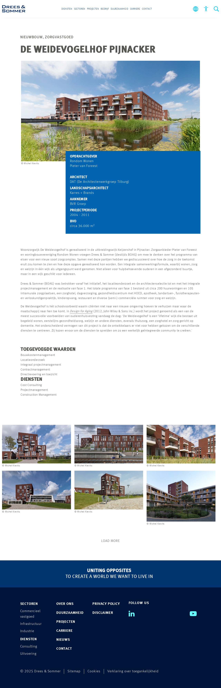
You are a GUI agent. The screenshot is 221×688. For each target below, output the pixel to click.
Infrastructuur (31, 624)
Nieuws (63, 640)
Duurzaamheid (119, 9)
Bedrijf (105, 9)
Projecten (93, 9)
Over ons (64, 604)
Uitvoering (28, 654)
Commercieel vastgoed (30, 613)
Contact (147, 9)
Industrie (27, 631)
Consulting (28, 646)
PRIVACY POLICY (106, 604)
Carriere (135, 9)
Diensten (66, 9)
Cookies (94, 671)
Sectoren (79, 9)
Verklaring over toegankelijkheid (132, 671)
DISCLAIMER (102, 613)
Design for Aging (81, 311)
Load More (110, 541)
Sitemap (74, 671)
